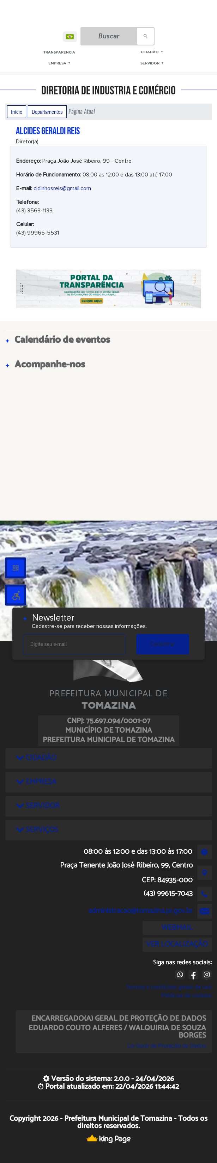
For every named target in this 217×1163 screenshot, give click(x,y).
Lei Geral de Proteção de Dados (166, 1046)
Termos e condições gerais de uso (169, 987)
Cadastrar (162, 644)
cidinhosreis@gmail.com (62, 188)
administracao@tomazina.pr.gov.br (140, 911)
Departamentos (47, 111)
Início (16, 111)
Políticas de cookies (186, 995)
